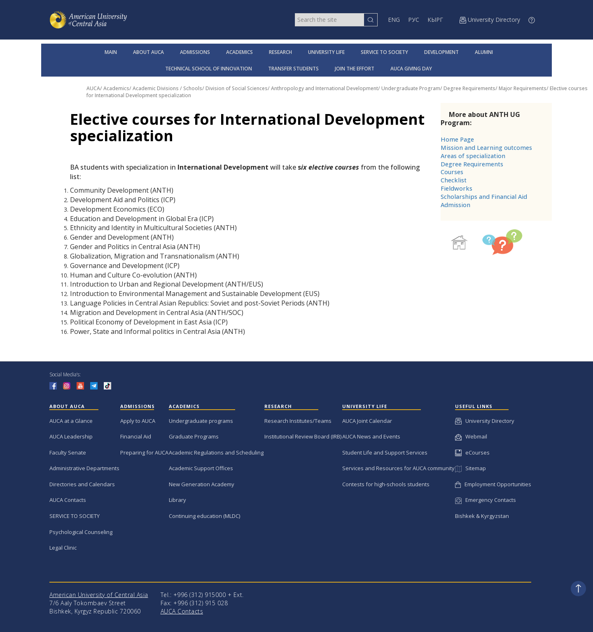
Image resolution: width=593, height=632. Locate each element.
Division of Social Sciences (236, 88)
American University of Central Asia (98, 595)
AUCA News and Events (371, 436)
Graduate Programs (194, 436)
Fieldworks (456, 188)
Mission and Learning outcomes (486, 148)
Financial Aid (135, 436)
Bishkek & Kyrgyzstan (482, 516)
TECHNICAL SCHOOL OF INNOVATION (208, 68)
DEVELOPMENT (441, 52)
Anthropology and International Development (324, 88)
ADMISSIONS (195, 52)
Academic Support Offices (201, 468)
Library (177, 500)
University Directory (484, 420)
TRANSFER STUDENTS (293, 68)
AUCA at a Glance (71, 420)
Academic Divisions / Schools (167, 88)
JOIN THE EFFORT (354, 68)
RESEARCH (280, 52)
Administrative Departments (84, 468)
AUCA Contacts (67, 500)
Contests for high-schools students (386, 484)
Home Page (457, 139)
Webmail (471, 436)
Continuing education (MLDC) (204, 516)
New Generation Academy (201, 484)
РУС (413, 19)
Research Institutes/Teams (298, 420)
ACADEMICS (239, 52)
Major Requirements (522, 88)
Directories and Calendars (82, 484)
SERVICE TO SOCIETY (384, 52)
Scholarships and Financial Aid (484, 197)
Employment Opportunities (493, 484)
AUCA (93, 88)
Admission (455, 205)
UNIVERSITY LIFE (326, 52)
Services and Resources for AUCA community (398, 468)
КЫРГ (435, 19)
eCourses (472, 452)
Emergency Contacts (485, 500)
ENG (394, 19)
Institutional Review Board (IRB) (302, 436)
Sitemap (470, 468)
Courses (452, 172)
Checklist (454, 180)
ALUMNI (484, 52)
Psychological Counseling (80, 532)
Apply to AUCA (137, 420)
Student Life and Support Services (384, 452)
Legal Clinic (63, 547)
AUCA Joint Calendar (367, 420)
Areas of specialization (473, 156)
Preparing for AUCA (144, 452)
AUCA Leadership (71, 436)
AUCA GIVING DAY (411, 68)
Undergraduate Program (410, 88)
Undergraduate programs (201, 420)
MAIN (111, 52)
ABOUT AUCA (148, 52)
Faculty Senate (67, 452)
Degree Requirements (469, 88)
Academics (116, 88)
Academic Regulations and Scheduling (216, 452)
